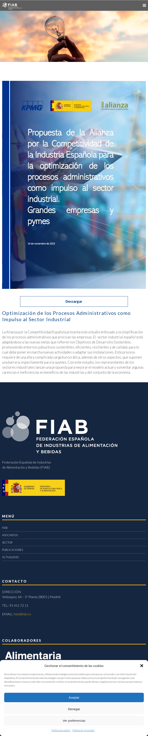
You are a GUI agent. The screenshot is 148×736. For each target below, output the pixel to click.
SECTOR (7, 542)
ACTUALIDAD (10, 557)
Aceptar (74, 697)
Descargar (74, 301)
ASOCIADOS (10, 535)
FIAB (5, 527)
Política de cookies (60, 730)
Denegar (74, 709)
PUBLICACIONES (12, 549)
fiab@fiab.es (22, 614)
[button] (142, 666)
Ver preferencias (74, 720)
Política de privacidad (83, 730)
